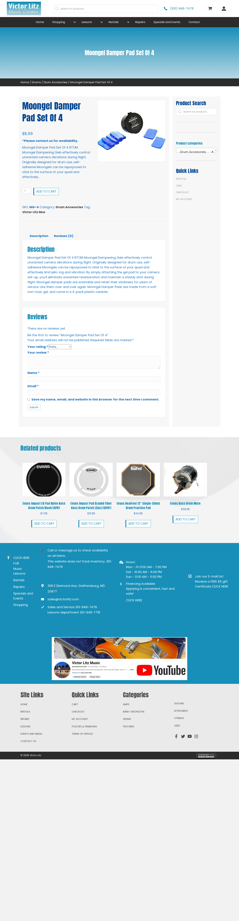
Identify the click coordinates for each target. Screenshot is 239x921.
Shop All (181, 179)
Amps (126, 726)
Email (33, 386)
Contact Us (28, 763)
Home (25, 82)
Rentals (19, 580)
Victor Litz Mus (33, 212)
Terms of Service (82, 755)
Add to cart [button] (44, 523)
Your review (38, 352)
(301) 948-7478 (182, 8)
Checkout (182, 192)
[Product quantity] (26, 191)
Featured (128, 748)
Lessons (25, 748)
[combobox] (196, 150)
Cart (179, 185)
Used (177, 747)
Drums (36, 82)
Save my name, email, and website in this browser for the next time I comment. (95, 399)
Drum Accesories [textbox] (195, 152)
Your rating (38, 347)
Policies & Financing (84, 748)
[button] (75, 22)
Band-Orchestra (133, 733)
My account (184, 199)
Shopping (20, 605)
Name (34, 373)
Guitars (179, 725)
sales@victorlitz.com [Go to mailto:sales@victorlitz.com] (63, 599)
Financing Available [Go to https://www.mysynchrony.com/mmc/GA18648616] (140, 584)
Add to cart (46, 191)
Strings (179, 740)
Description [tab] (39, 236)
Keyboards (181, 732)
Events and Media (31, 755)
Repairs (19, 587)
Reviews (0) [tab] (63, 236)
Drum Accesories (55, 82)
